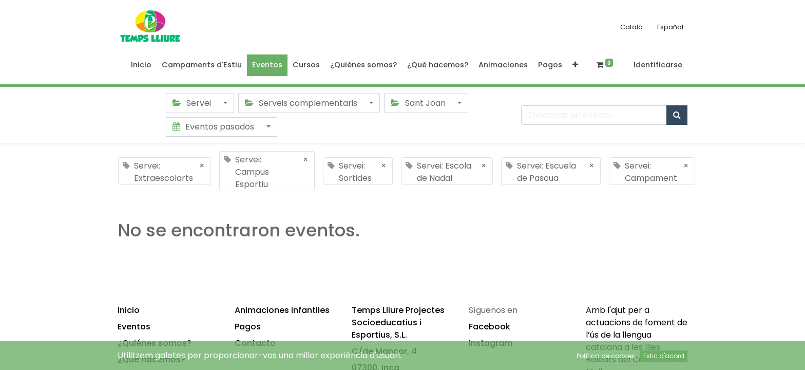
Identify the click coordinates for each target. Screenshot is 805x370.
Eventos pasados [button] (214, 127)
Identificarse (658, 65)
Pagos (248, 326)
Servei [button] (192, 103)
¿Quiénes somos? (154, 343)
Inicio (129, 310)
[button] (575, 65)
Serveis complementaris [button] (302, 103)
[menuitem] (141, 65)
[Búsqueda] (676, 115)
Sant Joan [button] (419, 103)
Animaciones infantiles (282, 310)
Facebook (489, 326)
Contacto (255, 343)
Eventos (134, 326)
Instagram (490, 343)
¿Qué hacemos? (151, 359)
